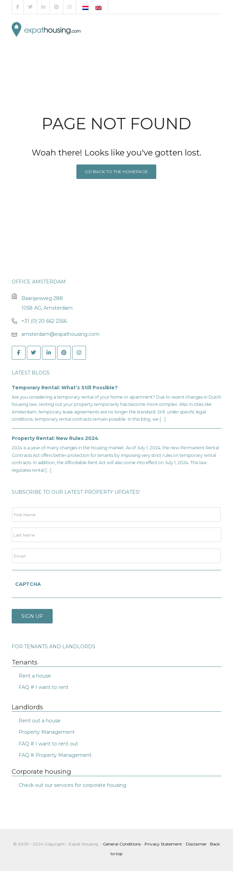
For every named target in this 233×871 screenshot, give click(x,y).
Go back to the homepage (116, 171)
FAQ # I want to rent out (48, 742)
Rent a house (35, 674)
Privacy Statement (163, 842)
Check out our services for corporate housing (72, 784)
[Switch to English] (98, 8)
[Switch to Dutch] (85, 8)
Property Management (47, 731)
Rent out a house (40, 719)
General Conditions (122, 842)
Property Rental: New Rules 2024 (55, 438)
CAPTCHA (28, 584)
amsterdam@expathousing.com (60, 334)
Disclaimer (196, 842)
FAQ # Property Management (55, 754)
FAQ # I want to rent (43, 686)
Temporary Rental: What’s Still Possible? (65, 387)
